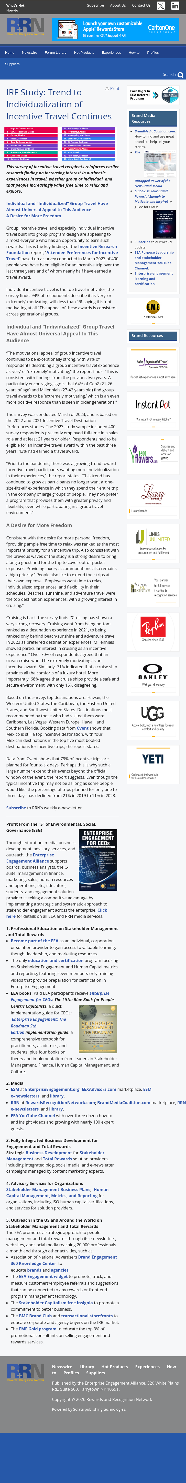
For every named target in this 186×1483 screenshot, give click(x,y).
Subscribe (95, 5)
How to (134, 52)
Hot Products (84, 52)
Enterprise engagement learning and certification (154, 278)
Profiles (153, 52)
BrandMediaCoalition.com (155, 131)
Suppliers (12, 64)
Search (169, 74)
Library (87, 1366)
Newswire (29, 52)
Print (114, 88)
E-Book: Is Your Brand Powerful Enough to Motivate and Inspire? (151, 196)
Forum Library (56, 52)
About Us (118, 5)
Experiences (111, 52)
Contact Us (141, 5)
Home (9, 52)
